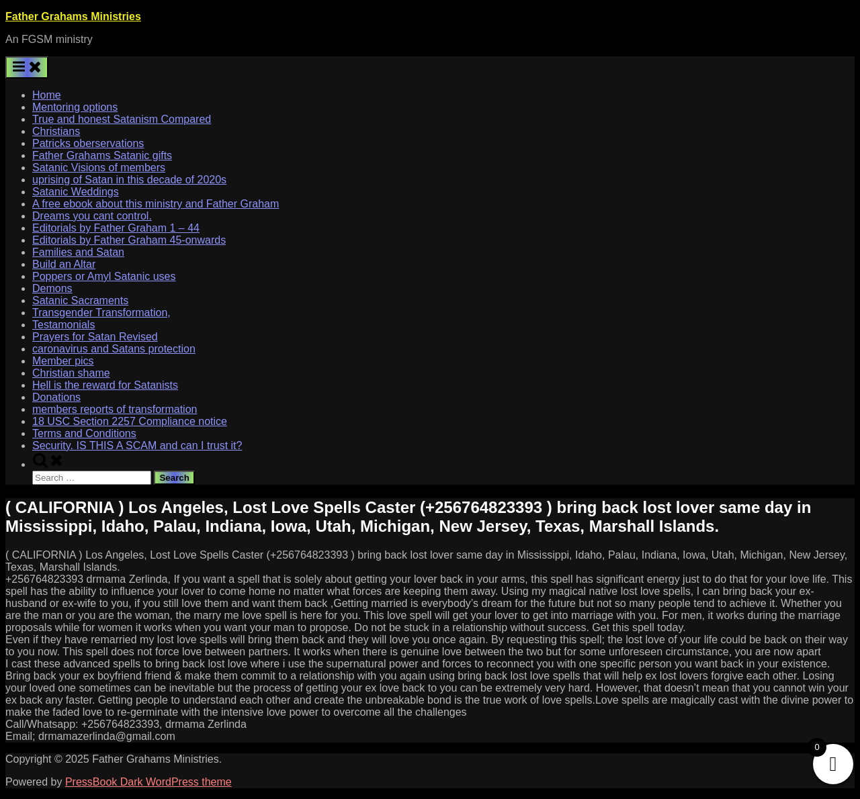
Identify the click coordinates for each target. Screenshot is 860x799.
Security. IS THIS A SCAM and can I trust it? (137, 445)
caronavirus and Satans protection (114, 349)
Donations (56, 397)
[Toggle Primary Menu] (26, 67)
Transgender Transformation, (101, 312)
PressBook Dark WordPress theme (148, 782)
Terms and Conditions (84, 433)
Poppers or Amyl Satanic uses (103, 276)
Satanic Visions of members (98, 167)
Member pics (63, 361)
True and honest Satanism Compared (121, 119)
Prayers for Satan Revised (95, 336)
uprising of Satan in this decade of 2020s (129, 179)
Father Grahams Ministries (73, 16)
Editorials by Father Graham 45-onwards (129, 240)
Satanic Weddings (75, 191)
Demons (52, 288)
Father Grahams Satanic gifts (102, 155)
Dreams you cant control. (92, 216)
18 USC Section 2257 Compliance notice (129, 421)
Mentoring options (75, 107)
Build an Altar (63, 264)
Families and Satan (78, 252)
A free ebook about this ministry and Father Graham (155, 203)
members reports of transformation (114, 409)
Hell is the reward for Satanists (105, 385)
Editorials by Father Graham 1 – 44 (116, 228)
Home (46, 95)
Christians (56, 131)
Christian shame (71, 373)
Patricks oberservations (88, 143)
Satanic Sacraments (80, 300)
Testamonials (63, 324)
